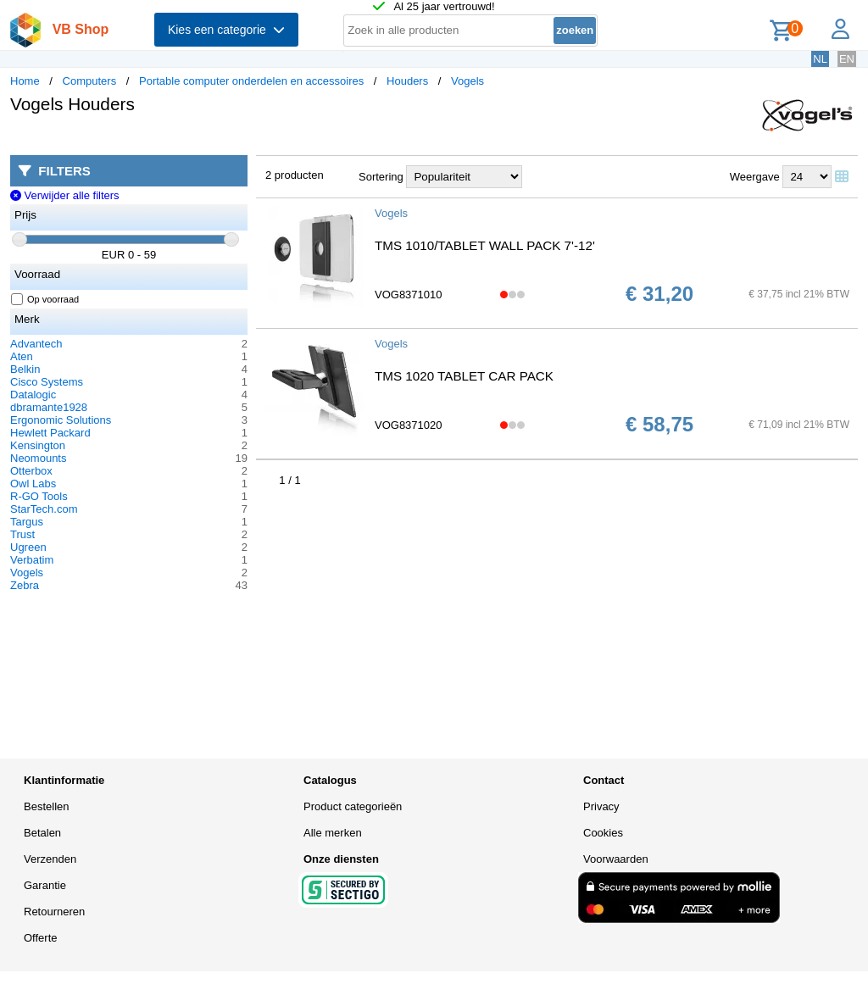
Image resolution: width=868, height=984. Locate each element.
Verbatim (31, 559)
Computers (90, 81)
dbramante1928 (48, 407)
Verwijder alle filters (65, 195)
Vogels (467, 81)
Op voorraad (45, 299)
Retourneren (54, 911)
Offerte (41, 937)
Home (25, 81)
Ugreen (28, 547)
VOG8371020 (408, 425)
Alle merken (332, 832)
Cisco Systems (46, 381)
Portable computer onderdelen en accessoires (251, 81)
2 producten (294, 175)
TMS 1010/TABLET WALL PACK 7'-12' (485, 245)
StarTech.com (43, 509)
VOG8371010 (408, 294)
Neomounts (38, 458)
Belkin (25, 369)
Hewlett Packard (50, 432)
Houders (407, 81)
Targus (26, 521)
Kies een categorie (226, 29)
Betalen (42, 832)
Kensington (37, 445)
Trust (22, 534)
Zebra (24, 585)
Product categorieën (352, 806)
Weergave (755, 176)
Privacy (601, 806)
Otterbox (31, 470)
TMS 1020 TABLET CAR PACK (464, 376)
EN (846, 59)
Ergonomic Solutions (60, 420)
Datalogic (33, 394)
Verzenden (50, 859)
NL (820, 59)
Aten (21, 356)
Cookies (603, 832)
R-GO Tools (39, 496)
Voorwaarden (615, 859)
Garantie (45, 885)
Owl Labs (33, 483)
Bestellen (46, 806)
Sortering (381, 176)
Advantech (36, 343)
